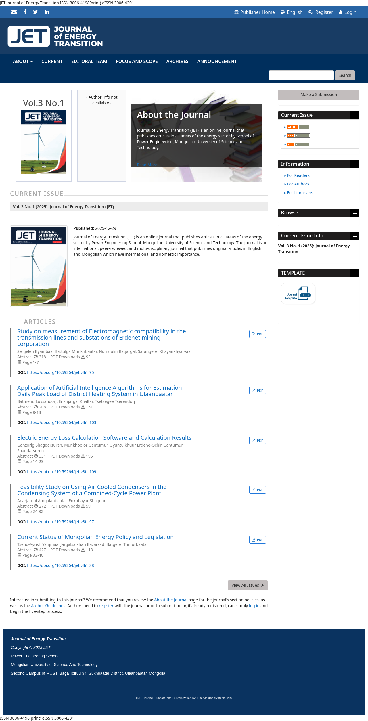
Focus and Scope (137, 61)
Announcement (217, 61)
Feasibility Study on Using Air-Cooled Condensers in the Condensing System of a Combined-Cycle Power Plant (91, 490)
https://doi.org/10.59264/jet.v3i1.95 (60, 372)
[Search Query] (301, 75)
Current (51, 61)
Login (347, 12)
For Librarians (299, 192)
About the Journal (170, 600)
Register (320, 12)
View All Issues (247, 585)
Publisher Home (254, 12)
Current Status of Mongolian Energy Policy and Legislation (95, 537)
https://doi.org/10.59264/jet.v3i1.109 (61, 471)
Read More (147, 164)
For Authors (297, 184)
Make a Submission (318, 94)
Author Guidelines (48, 605)
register (106, 605)
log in (254, 605)
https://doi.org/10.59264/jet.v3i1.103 (61, 422)
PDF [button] (259, 334)
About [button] (23, 61)
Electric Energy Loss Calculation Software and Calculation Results (104, 438)
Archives (177, 61)
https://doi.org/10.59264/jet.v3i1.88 (60, 565)
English (292, 12)
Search (345, 75)
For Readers (298, 175)
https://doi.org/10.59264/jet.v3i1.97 (60, 521)
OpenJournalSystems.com (214, 698)
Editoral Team (89, 61)
